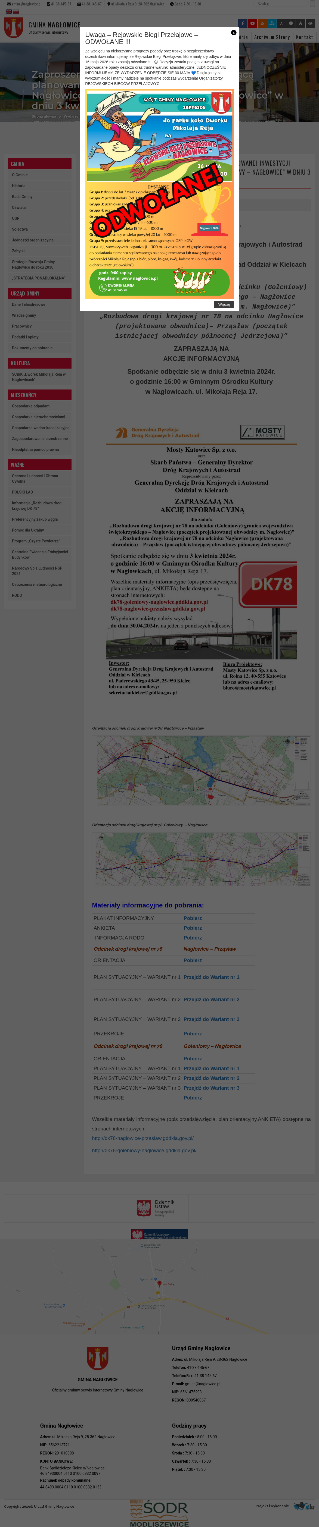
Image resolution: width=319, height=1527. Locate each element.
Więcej (224, 304)
